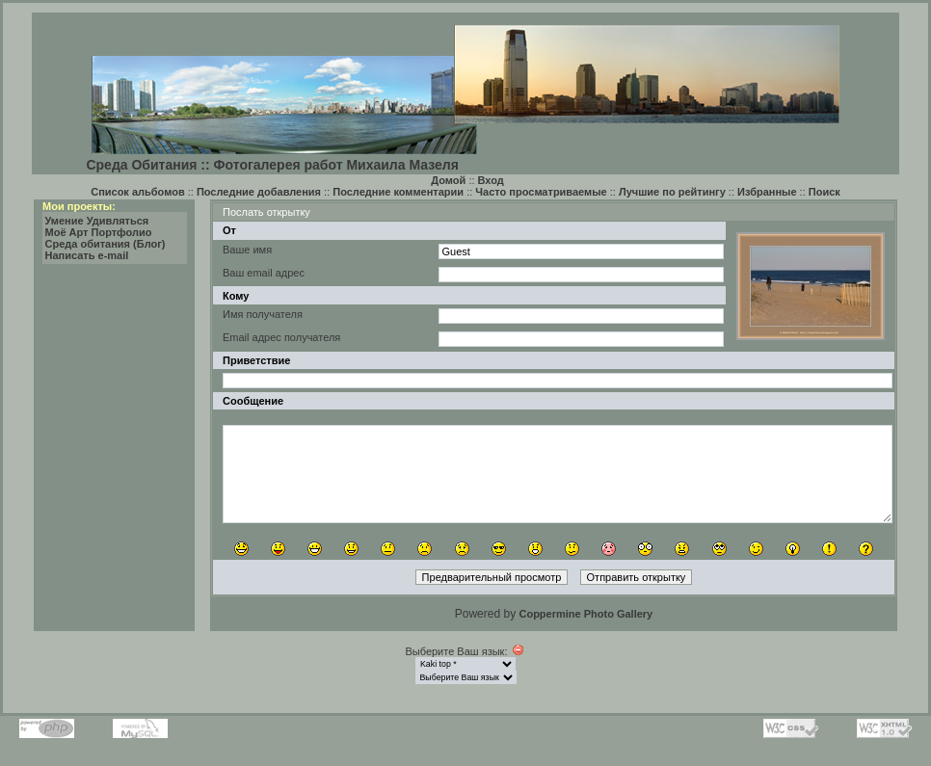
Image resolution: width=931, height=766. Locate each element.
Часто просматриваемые (540, 192)
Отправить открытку (636, 577)
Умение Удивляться (97, 220)
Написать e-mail (87, 255)
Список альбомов (137, 192)
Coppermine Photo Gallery (585, 614)
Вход (491, 180)
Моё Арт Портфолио (98, 232)
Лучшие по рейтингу (672, 192)
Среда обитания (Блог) (105, 244)
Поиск (824, 192)
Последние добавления (259, 192)
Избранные (767, 192)
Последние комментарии (398, 192)
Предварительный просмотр (492, 577)
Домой (448, 180)
